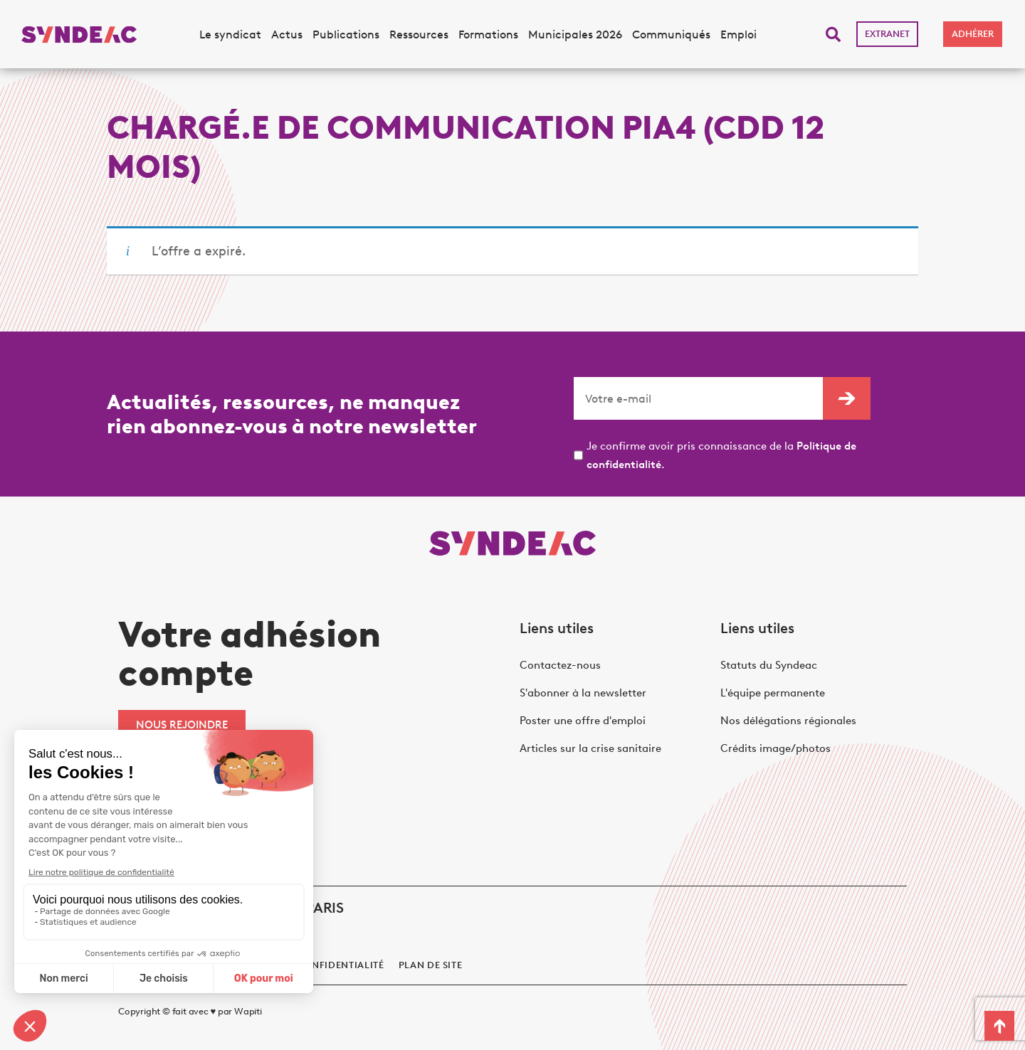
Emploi (738, 34)
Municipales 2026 (575, 34)
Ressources (418, 34)
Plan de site (431, 965)
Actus (287, 34)
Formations (488, 34)
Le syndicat (230, 34)
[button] (833, 34)
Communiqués (671, 34)
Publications (345, 34)
